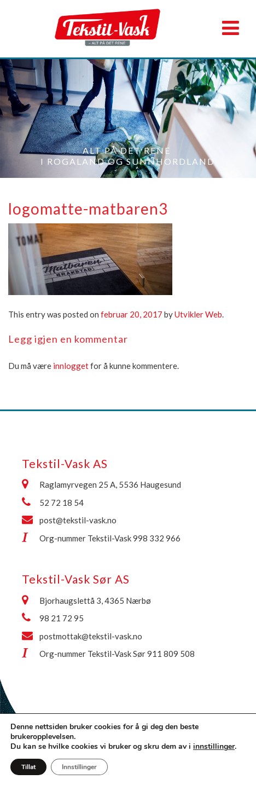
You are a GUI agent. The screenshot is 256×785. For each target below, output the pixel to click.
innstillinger (214, 747)
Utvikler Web (198, 314)
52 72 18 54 (61, 502)
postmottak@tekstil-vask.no (90, 636)
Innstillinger (79, 767)
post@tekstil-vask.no (78, 520)
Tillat (28, 767)
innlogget (71, 366)
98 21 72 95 (61, 618)
